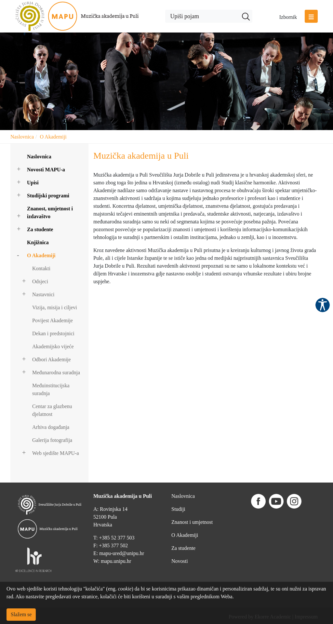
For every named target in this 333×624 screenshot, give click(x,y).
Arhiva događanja (50, 427)
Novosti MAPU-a (46, 169)
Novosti (179, 561)
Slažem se (21, 614)
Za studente (40, 229)
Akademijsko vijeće (53, 346)
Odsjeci (40, 281)
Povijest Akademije (52, 320)
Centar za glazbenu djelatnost (52, 410)
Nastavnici (43, 294)
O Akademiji (53, 136)
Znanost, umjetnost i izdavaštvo (50, 212)
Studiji (178, 509)
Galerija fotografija (52, 440)
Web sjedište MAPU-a (55, 453)
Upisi (33, 182)
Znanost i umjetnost (192, 522)
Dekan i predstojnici (53, 333)
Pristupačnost (322, 305)
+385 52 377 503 (116, 537)
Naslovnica (22, 136)
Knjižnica (38, 242)
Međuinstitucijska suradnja (51, 389)
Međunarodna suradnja (56, 372)
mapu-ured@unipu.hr (121, 553)
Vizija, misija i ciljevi (54, 307)
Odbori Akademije (51, 359)
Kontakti (41, 268)
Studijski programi (48, 195)
